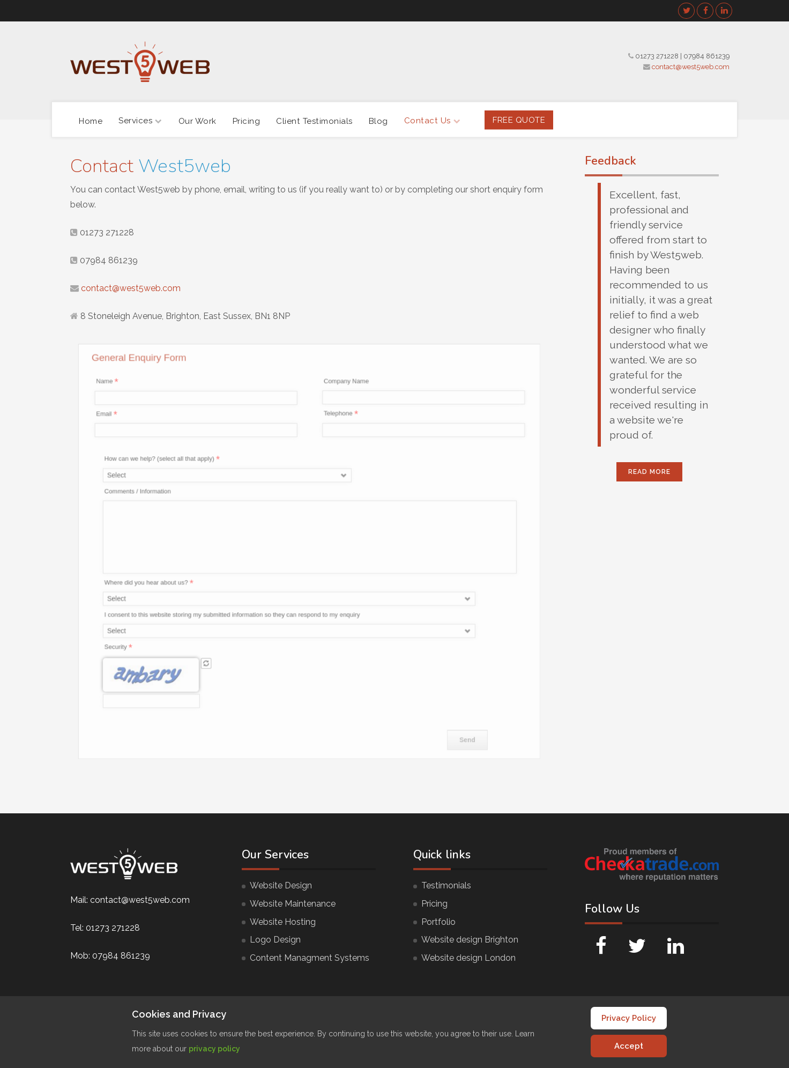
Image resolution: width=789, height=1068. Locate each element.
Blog (378, 120)
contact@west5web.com (691, 67)
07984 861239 (706, 56)
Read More (649, 472)
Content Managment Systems (309, 958)
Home (90, 120)
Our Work (197, 120)
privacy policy (214, 1048)
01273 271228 (657, 56)
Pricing (246, 120)
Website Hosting (283, 922)
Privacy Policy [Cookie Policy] (628, 1018)
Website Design (281, 885)
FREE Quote (519, 119)
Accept (628, 1046)
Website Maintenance (293, 904)
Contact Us (432, 120)
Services (140, 120)
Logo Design (275, 939)
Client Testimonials (314, 120)
